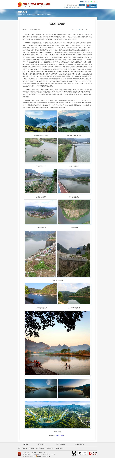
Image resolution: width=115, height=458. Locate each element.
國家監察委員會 (40, 448)
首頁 (24, 14)
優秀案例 (49, 14)
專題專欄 (29, 14)
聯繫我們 (41, 452)
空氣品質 (78, 7)
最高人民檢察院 (60, 448)
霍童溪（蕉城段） (61, 435)
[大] (77, 29)
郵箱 (82, 1)
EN (88, 1)
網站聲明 (27, 452)
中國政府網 (25, 444)
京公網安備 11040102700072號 (43, 456)
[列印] (87, 29)
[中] (79, 29)
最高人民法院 (50, 448)
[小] (82, 29)
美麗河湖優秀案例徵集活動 (39, 14)
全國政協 (31, 448)
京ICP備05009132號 (51, 454)
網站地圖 (34, 452)
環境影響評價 (72, 7)
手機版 (74, 454)
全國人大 (24, 448)
